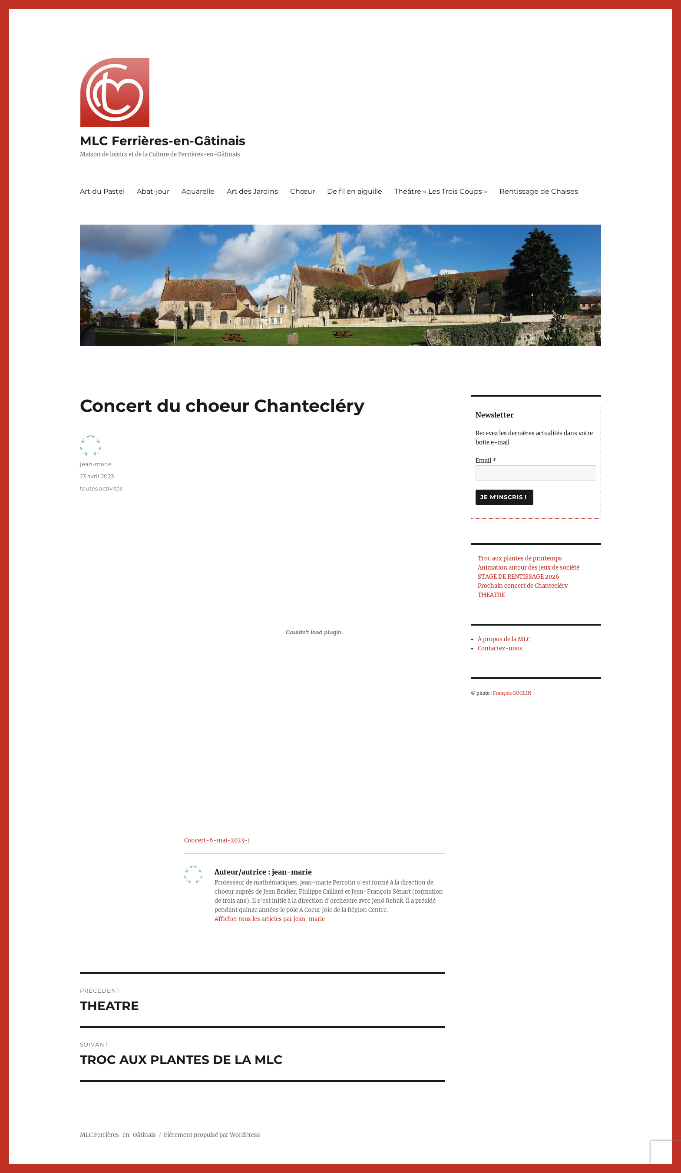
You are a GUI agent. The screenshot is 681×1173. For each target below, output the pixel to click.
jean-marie (96, 464)
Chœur (302, 191)
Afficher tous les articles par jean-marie (270, 919)
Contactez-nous (500, 648)
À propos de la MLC (504, 639)
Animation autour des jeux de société (528, 567)
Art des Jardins (252, 191)
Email (486, 460)
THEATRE (491, 595)
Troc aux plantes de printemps (520, 558)
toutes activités (101, 488)
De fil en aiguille (354, 191)
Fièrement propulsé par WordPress (212, 1135)
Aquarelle (198, 191)
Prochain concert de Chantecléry (523, 586)
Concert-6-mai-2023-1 (217, 840)
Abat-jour (153, 191)
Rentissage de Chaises (538, 191)
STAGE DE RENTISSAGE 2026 (518, 576)
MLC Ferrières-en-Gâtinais (162, 140)
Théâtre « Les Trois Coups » (440, 191)
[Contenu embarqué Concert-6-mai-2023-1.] (314, 632)
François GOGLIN (512, 693)
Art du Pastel (102, 191)
